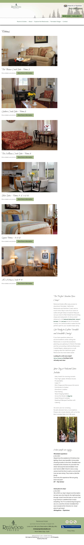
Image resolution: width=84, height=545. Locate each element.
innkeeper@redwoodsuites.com (42, 532)
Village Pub (71, 399)
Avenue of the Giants (60, 322)
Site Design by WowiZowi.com (32, 541)
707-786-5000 (74, 8)
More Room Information (26, 74)
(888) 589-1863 (52, 529)
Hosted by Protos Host (42, 543)
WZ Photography (54, 541)
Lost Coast (73, 322)
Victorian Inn (63, 361)
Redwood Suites (16, 10)
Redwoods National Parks (72, 320)
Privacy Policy (71, 536)
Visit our (56, 361)
